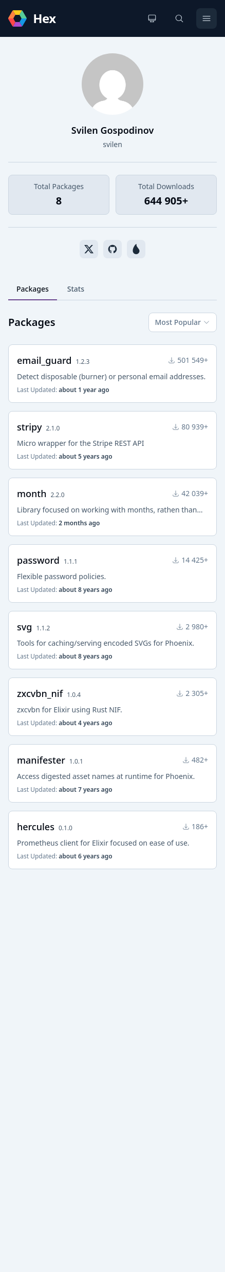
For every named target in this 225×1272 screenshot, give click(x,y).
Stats (75, 289)
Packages (32, 289)
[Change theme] (152, 18)
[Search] (179, 18)
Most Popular (182, 322)
